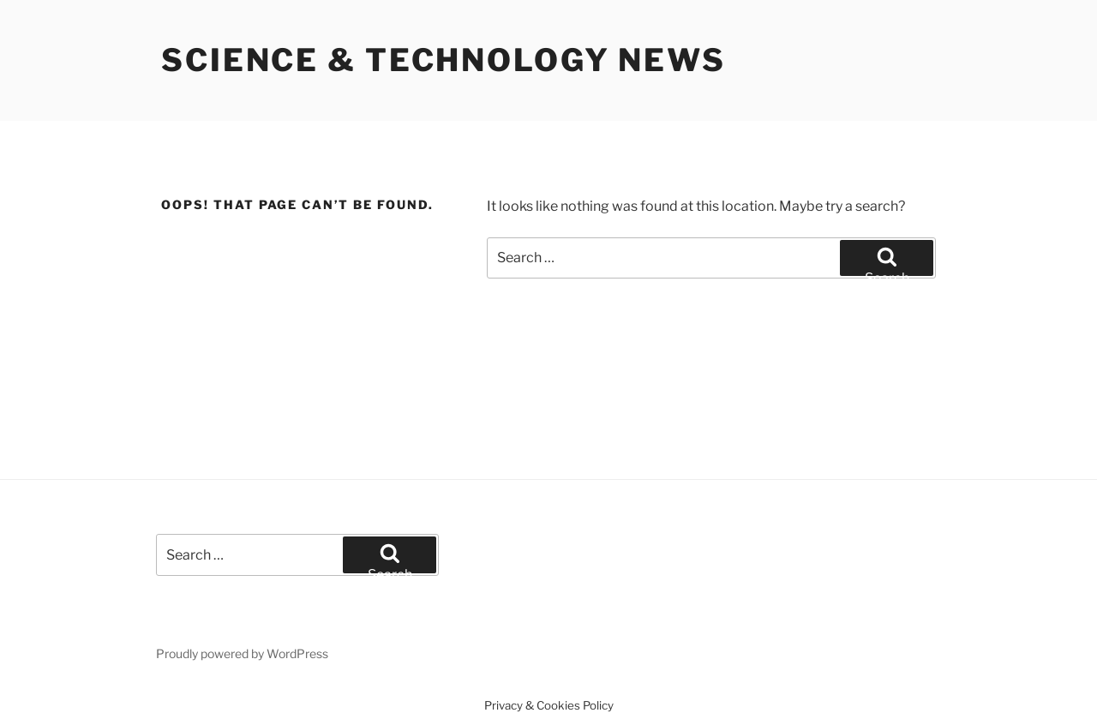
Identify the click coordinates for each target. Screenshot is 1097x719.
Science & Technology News (443, 60)
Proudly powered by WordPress (242, 653)
